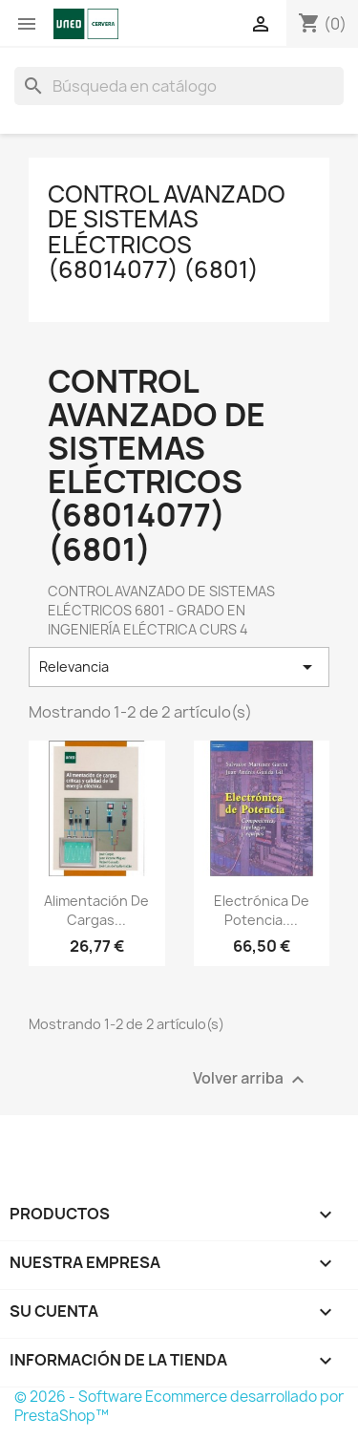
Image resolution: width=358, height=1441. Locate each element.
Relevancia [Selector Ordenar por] (179, 667)
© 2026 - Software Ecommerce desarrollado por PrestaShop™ (179, 1406)
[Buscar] (179, 86)
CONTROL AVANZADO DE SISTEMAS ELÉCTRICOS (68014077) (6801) (166, 232)
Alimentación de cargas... (96, 910)
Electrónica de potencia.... (261, 910)
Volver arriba (251, 1079)
